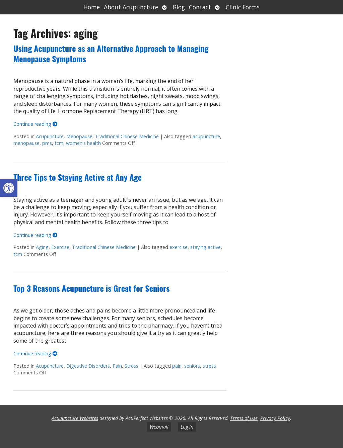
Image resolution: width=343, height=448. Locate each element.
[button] (8, 188)
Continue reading (35, 124)
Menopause (79, 136)
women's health (83, 143)
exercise (178, 247)
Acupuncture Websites (75, 418)
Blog (179, 7)
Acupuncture (50, 136)
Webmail (159, 427)
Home (91, 7)
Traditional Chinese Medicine (127, 136)
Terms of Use (244, 418)
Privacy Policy (275, 418)
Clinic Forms (243, 7)
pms (47, 143)
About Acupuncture (131, 7)
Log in (187, 427)
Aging (42, 247)
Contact (200, 7)
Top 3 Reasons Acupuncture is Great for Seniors (91, 288)
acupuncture (206, 136)
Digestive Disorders (88, 366)
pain (177, 366)
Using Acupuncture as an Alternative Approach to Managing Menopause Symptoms (110, 53)
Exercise (60, 247)
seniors (192, 366)
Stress (131, 366)
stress (209, 366)
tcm (59, 143)
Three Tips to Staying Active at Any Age (77, 177)
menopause (26, 143)
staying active (205, 247)
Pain (117, 366)
